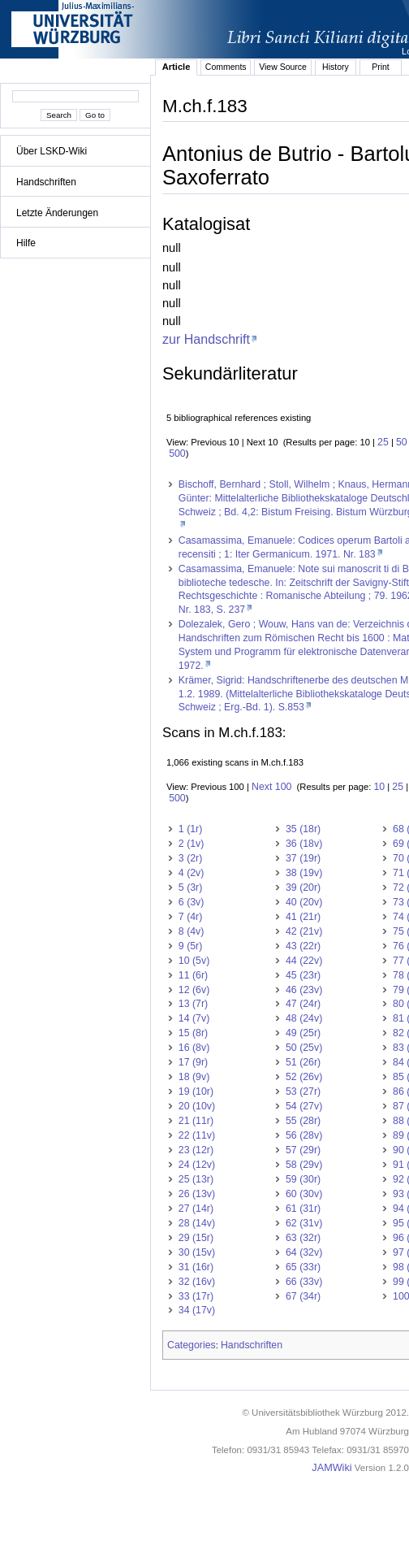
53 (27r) (303, 1091)
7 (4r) (191, 916)
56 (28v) (304, 1135)
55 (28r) (303, 1120)
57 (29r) (303, 1150)
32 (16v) (197, 1281)
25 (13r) (196, 1179)
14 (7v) (194, 1018)
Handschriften (46, 182)
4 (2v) (191, 873)
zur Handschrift (206, 339)
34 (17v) (197, 1310)
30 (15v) (197, 1252)
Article (176, 67)
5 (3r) (191, 887)
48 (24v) (304, 1018)
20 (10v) (197, 1106)
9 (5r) (191, 946)
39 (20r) (303, 887)
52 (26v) (304, 1077)
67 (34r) (303, 1296)
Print (381, 67)
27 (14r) (196, 1208)
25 (383, 442)
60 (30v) (304, 1194)
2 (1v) (191, 843)
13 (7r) (193, 1003)
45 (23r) (303, 975)
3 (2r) (191, 858)
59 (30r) (303, 1179)
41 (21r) (303, 916)
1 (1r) (191, 829)
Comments (226, 67)
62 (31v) (304, 1223)
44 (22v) (304, 960)
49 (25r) (303, 1033)
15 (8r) (193, 1033)
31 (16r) (196, 1267)
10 (379, 786)
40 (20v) (304, 902)
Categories (191, 1345)
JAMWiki (331, 1467)
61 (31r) (303, 1208)
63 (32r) (303, 1237)
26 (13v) (197, 1194)
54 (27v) (304, 1106)
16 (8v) (194, 1047)
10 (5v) (194, 960)
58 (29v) (304, 1164)
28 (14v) (197, 1223)
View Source (283, 67)
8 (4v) (191, 931)
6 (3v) (191, 902)
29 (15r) (196, 1237)
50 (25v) (304, 1047)
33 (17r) (196, 1296)
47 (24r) (303, 1003)
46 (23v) (304, 990)
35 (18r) (303, 829)
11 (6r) (193, 975)
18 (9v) (194, 1077)
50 (401, 442)
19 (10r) (196, 1091)
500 (177, 453)
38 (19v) (304, 873)
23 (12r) (196, 1150)
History (335, 67)
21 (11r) (196, 1120)
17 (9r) (193, 1062)
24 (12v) (197, 1164)
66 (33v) (304, 1281)
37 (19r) (303, 858)
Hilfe (26, 243)
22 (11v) (197, 1135)
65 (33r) (303, 1267)
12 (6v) (194, 990)
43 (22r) (303, 946)
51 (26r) (303, 1062)
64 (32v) (304, 1252)
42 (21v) (304, 931)
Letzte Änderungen (57, 213)
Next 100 (271, 786)
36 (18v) (304, 843)
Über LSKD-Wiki (51, 151)
